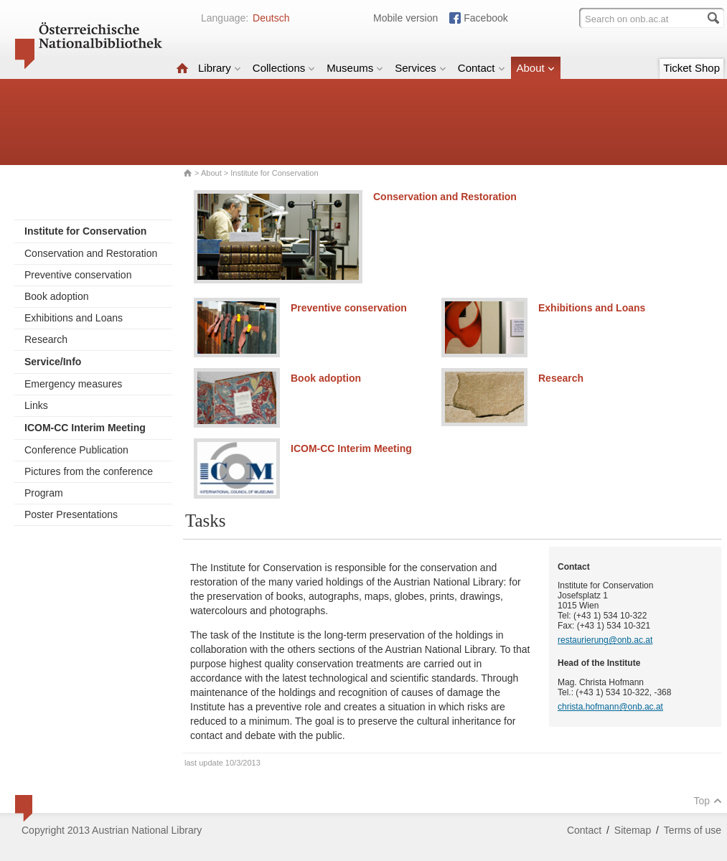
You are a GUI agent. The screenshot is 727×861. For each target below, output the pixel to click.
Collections (284, 68)
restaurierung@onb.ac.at (605, 640)
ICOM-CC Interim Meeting (351, 448)
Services (420, 68)
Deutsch (271, 18)
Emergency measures (73, 384)
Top (707, 800)
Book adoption (56, 296)
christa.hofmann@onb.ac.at (610, 707)
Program (43, 493)
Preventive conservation (77, 275)
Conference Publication (76, 450)
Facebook (485, 18)
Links (36, 405)
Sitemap (632, 830)
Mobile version (405, 18)
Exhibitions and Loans (73, 318)
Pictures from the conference (88, 471)
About (536, 68)
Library (219, 68)
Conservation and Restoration (90, 253)
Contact (481, 68)
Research (45, 339)
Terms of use (692, 830)
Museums (355, 68)
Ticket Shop (691, 68)
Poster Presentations (71, 514)
